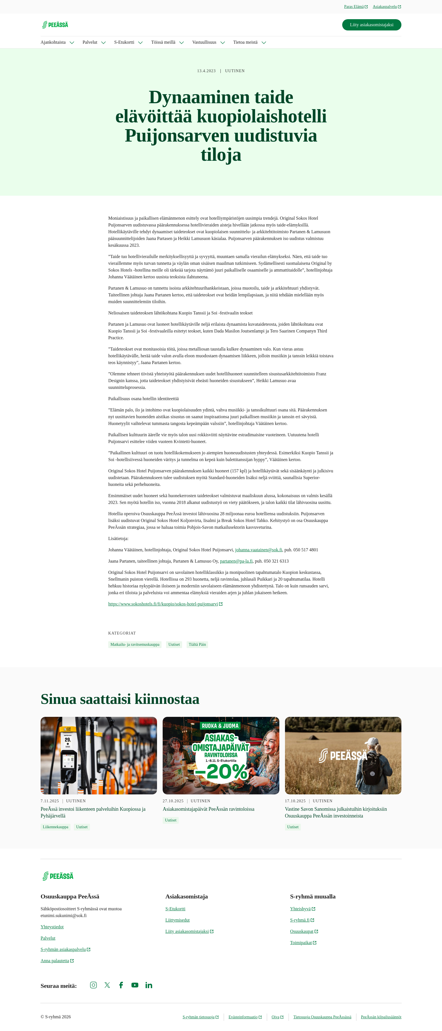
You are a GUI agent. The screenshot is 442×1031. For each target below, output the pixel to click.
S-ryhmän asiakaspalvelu (66, 949)
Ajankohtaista (53, 42)
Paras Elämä (356, 7)
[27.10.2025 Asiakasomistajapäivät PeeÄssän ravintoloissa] (221, 770)
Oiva (278, 1017)
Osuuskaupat (304, 931)
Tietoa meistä (245, 42)
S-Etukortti (124, 42)
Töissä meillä (163, 42)
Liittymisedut (177, 920)
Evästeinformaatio (245, 1017)
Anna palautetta (57, 960)
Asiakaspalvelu (387, 7)
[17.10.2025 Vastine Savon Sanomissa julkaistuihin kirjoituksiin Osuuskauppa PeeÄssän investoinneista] (343, 774)
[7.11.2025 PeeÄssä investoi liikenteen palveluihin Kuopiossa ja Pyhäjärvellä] (99, 774)
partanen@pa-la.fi (236, 561)
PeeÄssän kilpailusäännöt (381, 1017)
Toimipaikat (303, 942)
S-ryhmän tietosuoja (201, 1017)
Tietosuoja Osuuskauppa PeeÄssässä (322, 1017)
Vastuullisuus (204, 42)
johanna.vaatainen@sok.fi (258, 549)
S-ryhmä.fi (302, 920)
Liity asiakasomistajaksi (372, 24)
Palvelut (90, 42)
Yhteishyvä (303, 908)
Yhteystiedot (52, 926)
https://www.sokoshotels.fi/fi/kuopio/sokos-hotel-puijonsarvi (165, 604)
